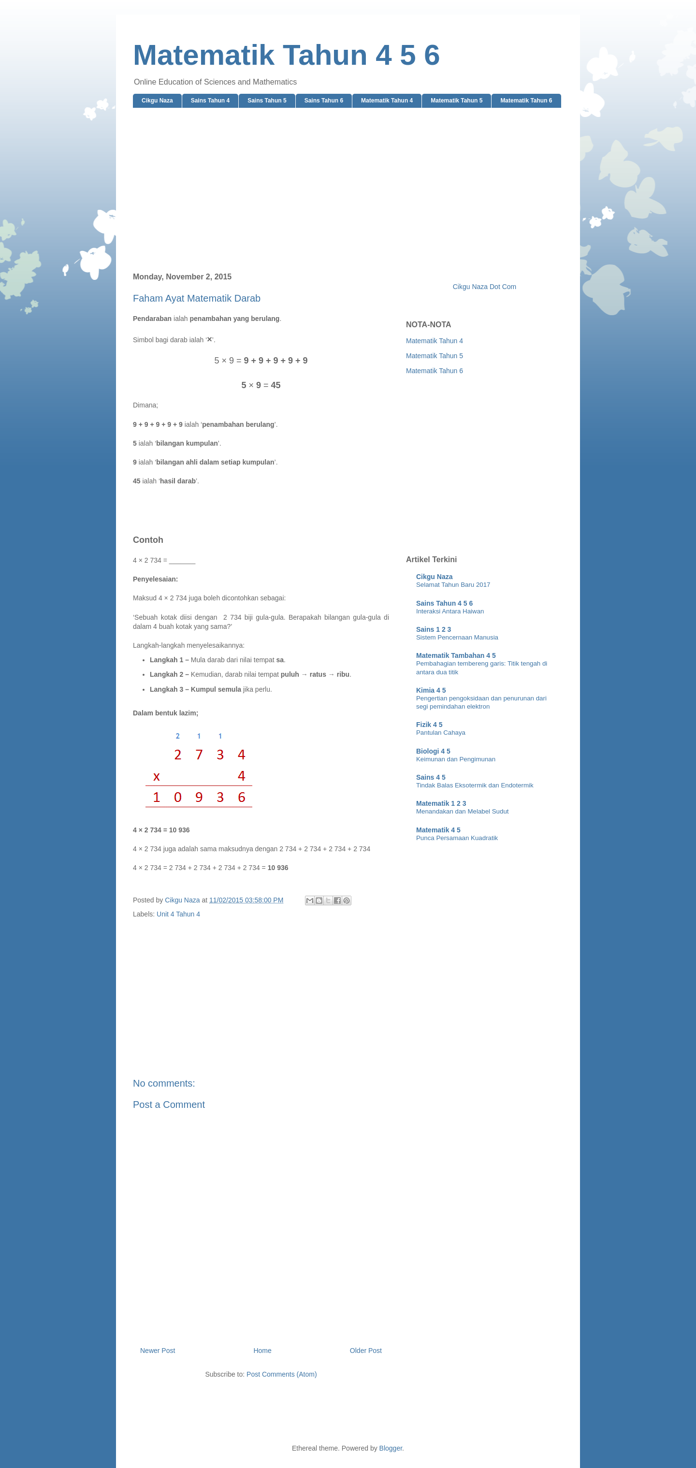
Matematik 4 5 (438, 830)
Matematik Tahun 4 (387, 100)
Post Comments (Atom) (281, 1374)
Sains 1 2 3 (433, 629)
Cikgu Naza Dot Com (485, 287)
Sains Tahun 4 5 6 (444, 603)
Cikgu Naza (157, 100)
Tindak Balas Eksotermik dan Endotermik (475, 785)
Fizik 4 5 (429, 724)
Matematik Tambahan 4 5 (456, 655)
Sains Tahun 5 (266, 100)
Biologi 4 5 (433, 751)
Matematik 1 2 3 (441, 803)
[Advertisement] (348, 190)
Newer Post (157, 1350)
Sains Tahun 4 (210, 100)
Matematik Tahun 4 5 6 (286, 55)
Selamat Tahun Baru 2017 (453, 584)
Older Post (366, 1350)
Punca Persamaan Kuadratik (457, 838)
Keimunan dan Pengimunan (455, 759)
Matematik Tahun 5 (456, 100)
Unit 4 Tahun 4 (178, 914)
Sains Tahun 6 (323, 100)
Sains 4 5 (431, 777)
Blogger (390, 1448)
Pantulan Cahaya (440, 732)
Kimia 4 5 (431, 690)
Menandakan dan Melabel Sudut (462, 811)
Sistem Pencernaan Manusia (457, 637)
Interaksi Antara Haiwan (450, 611)
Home (262, 1350)
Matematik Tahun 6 (526, 100)
